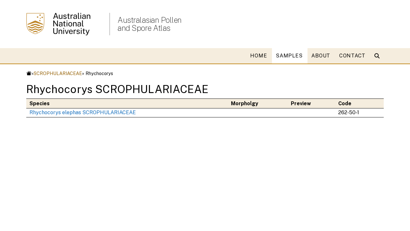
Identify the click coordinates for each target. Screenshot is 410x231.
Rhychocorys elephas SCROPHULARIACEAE (82, 112)
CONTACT (352, 56)
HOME (258, 56)
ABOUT (320, 56)
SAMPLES (289, 56)
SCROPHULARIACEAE (58, 73)
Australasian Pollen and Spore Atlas (150, 24)
